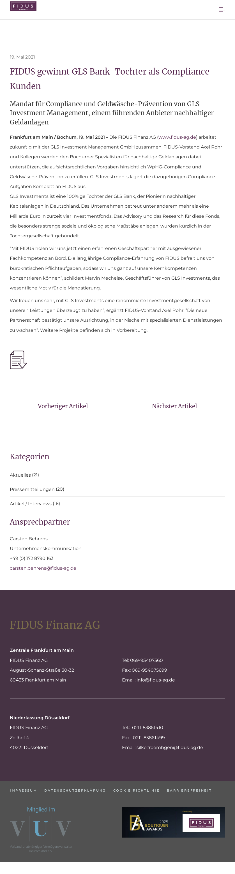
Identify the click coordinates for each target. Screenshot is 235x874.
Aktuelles (20, 475)
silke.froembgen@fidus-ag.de (170, 747)
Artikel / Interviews (31, 504)
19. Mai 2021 (22, 57)
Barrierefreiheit (33, 799)
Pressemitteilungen (32, 489)
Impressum (24, 790)
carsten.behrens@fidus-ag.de (43, 568)
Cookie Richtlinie (149, 790)
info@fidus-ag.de (156, 680)
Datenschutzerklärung (81, 790)
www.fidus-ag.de (177, 137)
